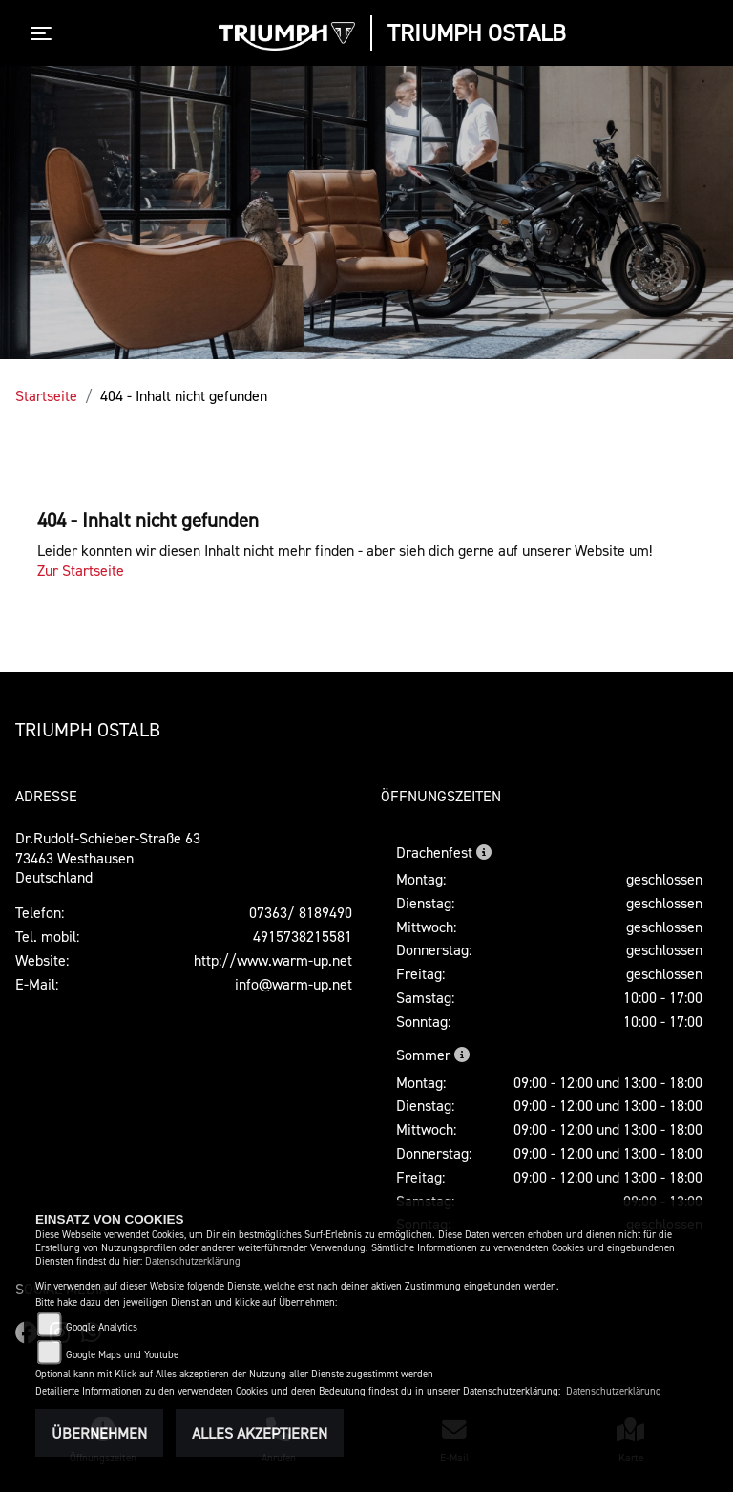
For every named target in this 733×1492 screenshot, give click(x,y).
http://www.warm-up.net (273, 960)
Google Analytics (101, 1327)
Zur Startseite (80, 570)
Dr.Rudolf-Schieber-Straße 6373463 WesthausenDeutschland (107, 857)
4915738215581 (302, 936)
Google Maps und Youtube (122, 1355)
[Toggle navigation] (45, 33)
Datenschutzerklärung (193, 1261)
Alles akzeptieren (259, 1432)
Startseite (46, 395)
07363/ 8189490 (300, 912)
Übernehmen (99, 1432)
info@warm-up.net (293, 983)
